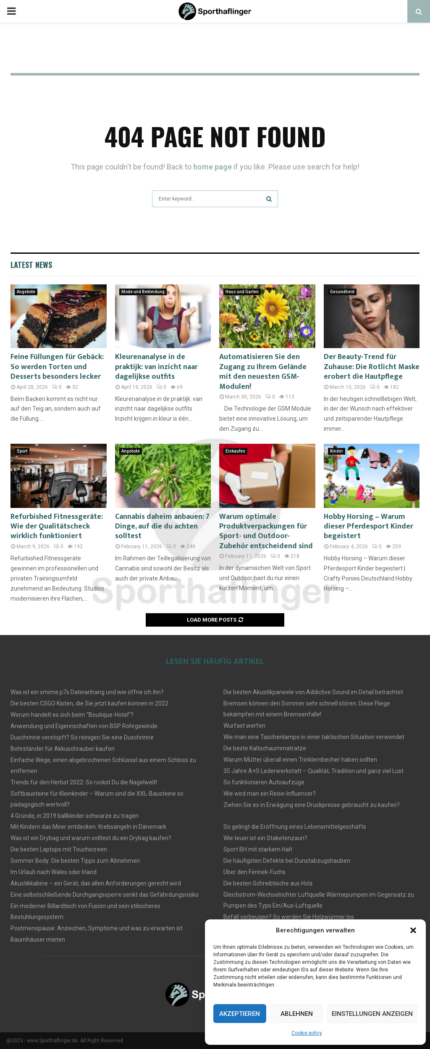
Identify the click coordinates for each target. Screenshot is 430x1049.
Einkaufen (235, 451)
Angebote (26, 291)
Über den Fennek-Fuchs (254, 872)
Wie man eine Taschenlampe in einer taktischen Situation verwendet (313, 737)
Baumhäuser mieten (37, 939)
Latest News (31, 264)
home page (212, 166)
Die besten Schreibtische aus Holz (268, 883)
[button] (413, 930)
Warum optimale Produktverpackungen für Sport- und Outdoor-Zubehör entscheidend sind (266, 531)
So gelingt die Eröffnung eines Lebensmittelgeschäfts (294, 826)
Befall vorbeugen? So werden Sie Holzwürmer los (288, 917)
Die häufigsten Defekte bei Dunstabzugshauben (286, 860)
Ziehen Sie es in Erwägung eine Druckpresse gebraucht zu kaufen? (311, 805)
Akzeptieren (239, 1014)
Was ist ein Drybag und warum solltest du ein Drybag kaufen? (90, 838)
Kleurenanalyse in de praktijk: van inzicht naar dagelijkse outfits (156, 367)
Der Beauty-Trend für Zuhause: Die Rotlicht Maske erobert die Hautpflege (372, 367)
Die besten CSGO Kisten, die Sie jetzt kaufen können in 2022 (89, 703)
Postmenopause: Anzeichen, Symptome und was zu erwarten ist (96, 928)
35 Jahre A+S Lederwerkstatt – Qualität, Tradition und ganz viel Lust (313, 771)
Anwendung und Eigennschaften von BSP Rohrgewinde (83, 726)
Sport (22, 451)
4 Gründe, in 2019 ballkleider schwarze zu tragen (74, 815)
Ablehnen (297, 1014)
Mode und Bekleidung (143, 291)
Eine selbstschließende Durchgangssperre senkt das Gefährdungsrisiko (104, 894)
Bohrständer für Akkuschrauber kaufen (62, 748)
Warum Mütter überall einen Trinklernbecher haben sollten (300, 759)
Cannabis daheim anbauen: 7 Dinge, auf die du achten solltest (162, 526)
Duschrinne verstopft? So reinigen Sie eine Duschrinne (82, 737)
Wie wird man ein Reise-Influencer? (269, 793)
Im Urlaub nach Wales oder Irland (53, 872)
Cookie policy (306, 1033)
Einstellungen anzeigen (372, 1014)
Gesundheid (342, 291)
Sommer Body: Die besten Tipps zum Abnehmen (75, 860)
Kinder (336, 451)
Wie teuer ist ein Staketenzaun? (265, 838)
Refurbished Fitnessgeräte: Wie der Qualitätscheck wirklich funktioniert (56, 526)
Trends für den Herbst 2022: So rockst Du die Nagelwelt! (83, 782)
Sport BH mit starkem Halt (257, 849)
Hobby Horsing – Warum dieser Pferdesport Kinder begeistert (368, 526)
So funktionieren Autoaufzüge (263, 782)
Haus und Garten (242, 291)
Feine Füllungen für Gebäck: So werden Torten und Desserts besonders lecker (57, 367)
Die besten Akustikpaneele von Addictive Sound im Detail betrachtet (313, 692)
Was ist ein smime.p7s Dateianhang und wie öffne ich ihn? (87, 692)
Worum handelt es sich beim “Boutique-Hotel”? (72, 714)
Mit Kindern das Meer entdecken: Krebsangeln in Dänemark (88, 826)
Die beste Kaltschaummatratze (264, 748)
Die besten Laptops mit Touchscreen (58, 849)
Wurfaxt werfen (244, 725)
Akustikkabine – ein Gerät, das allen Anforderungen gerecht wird (95, 883)
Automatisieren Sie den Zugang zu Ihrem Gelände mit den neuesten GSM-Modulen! (263, 372)
